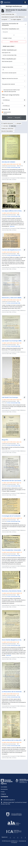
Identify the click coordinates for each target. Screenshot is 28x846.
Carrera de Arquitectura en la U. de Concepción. (12, 250)
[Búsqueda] (14, 32)
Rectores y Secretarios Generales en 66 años (12, 591)
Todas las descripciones (10, 91)
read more (12, 226)
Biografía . (5, 440)
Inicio (3, 97)
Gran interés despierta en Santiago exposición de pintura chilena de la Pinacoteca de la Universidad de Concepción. (12, 640)
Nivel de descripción (7, 61)
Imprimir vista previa (7, 123)
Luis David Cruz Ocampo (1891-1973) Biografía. (12, 341)
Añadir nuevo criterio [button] (8, 46)
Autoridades (4, 787)
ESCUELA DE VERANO (8, 162)
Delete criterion (14, 41)
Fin (2, 103)
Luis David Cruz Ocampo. (10, 397)
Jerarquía (18, 123)
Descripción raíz (6, 52)
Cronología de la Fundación (11, 516)
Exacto (5, 114)
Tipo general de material (8, 84)
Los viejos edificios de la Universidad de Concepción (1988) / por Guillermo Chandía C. (12, 211)
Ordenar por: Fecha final (7, 128)
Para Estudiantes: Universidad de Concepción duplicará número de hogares (12, 550)
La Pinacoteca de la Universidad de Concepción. (12, 691)
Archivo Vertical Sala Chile (13, 167)
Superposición (7, 112)
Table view (12, 126)
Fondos (3, 791)
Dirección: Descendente (7, 131)
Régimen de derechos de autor (10, 78)
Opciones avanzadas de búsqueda (10, 24)
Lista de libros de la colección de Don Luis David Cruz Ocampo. (12, 740)
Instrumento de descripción (9, 73)
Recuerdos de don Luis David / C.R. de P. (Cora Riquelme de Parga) (12, 480)
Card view (4, 126)
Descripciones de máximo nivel (12, 90)
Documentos (4, 789)
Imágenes (3, 794)
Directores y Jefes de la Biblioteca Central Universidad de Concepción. (12, 297)
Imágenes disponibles (7, 67)
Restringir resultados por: (14, 6)
